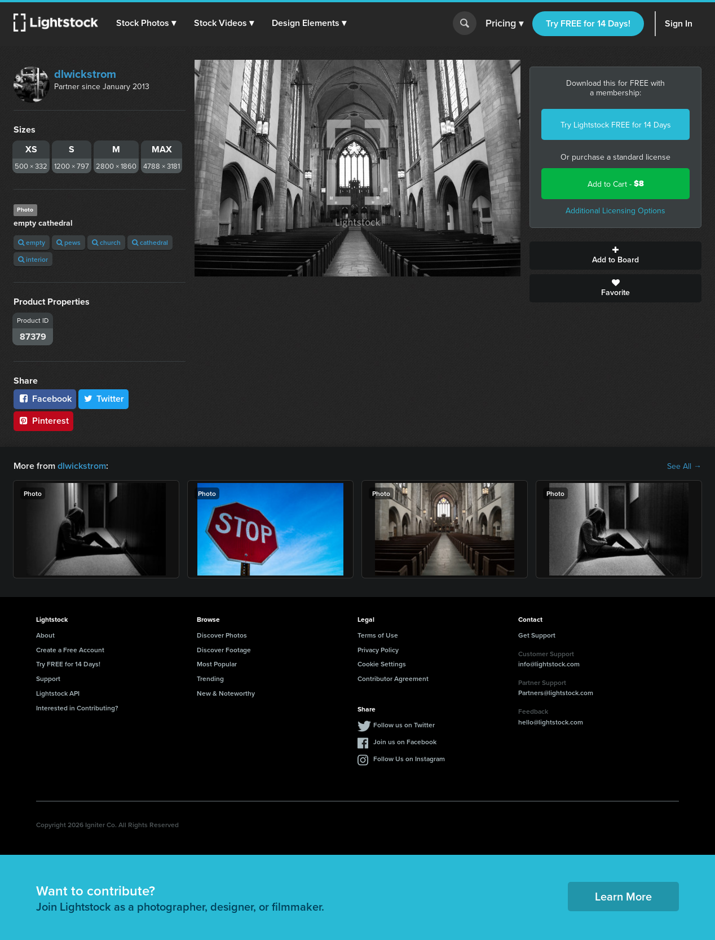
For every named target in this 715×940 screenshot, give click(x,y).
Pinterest (43, 420)
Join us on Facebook (404, 741)
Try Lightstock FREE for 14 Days (615, 124)
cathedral (150, 242)
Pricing (504, 23)
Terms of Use (378, 635)
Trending (210, 678)
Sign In (678, 23)
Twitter (104, 398)
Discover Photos (222, 635)
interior (33, 259)
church (106, 242)
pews (68, 242)
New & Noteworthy (226, 693)
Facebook (45, 398)
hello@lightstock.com (550, 722)
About (45, 635)
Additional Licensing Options (615, 210)
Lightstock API (58, 693)
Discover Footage (224, 650)
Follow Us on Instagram (409, 758)
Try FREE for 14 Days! (588, 23)
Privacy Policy (378, 650)
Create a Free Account (70, 650)
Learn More (623, 896)
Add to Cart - (616, 184)
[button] (146, 23)
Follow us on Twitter (404, 725)
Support (48, 678)
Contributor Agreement (393, 678)
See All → (684, 466)
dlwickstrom (85, 73)
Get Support (536, 635)
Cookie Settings (382, 664)
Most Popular (217, 664)
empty (31, 242)
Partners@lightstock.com (555, 692)
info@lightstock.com (549, 664)
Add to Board (615, 255)
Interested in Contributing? (77, 708)
